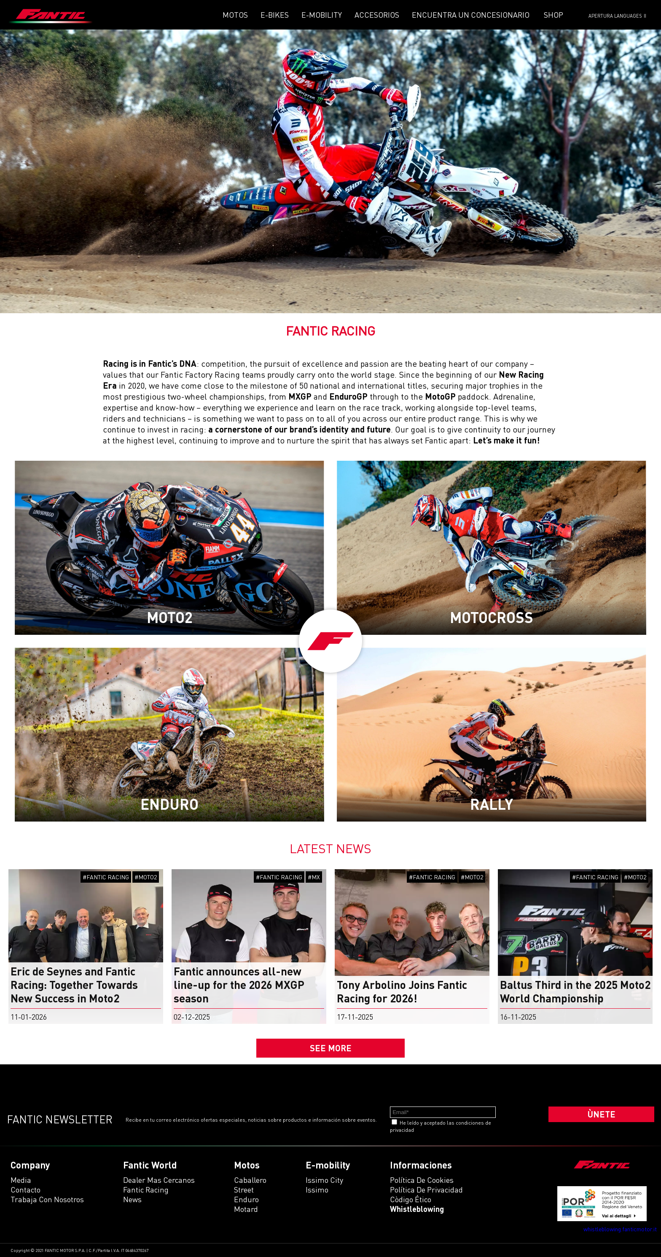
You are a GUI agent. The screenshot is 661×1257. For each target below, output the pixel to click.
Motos (235, 14)
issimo (317, 1189)
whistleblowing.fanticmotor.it (620, 1229)
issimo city (324, 1179)
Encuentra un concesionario (470, 14)
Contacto (25, 1189)
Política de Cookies (422, 1179)
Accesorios (377, 14)
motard (246, 1209)
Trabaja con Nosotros (47, 1199)
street (244, 1189)
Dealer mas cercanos (159, 1179)
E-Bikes (275, 14)
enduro (246, 1199)
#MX (314, 877)
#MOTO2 (145, 877)
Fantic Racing (146, 1189)
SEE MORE (331, 1048)
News (132, 1199)
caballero (250, 1179)
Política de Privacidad (426, 1189)
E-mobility (321, 14)
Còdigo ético (410, 1199)
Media (21, 1179)
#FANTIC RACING (106, 877)
